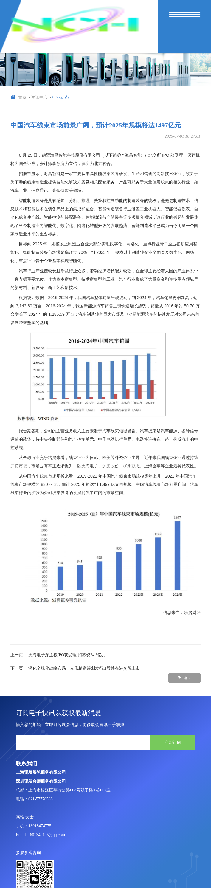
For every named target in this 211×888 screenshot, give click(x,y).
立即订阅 (173, 742)
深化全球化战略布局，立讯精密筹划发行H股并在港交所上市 (84, 668)
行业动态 (60, 97)
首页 (22, 97)
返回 (184, 678)
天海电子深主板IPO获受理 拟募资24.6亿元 (67, 655)
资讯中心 (39, 97)
